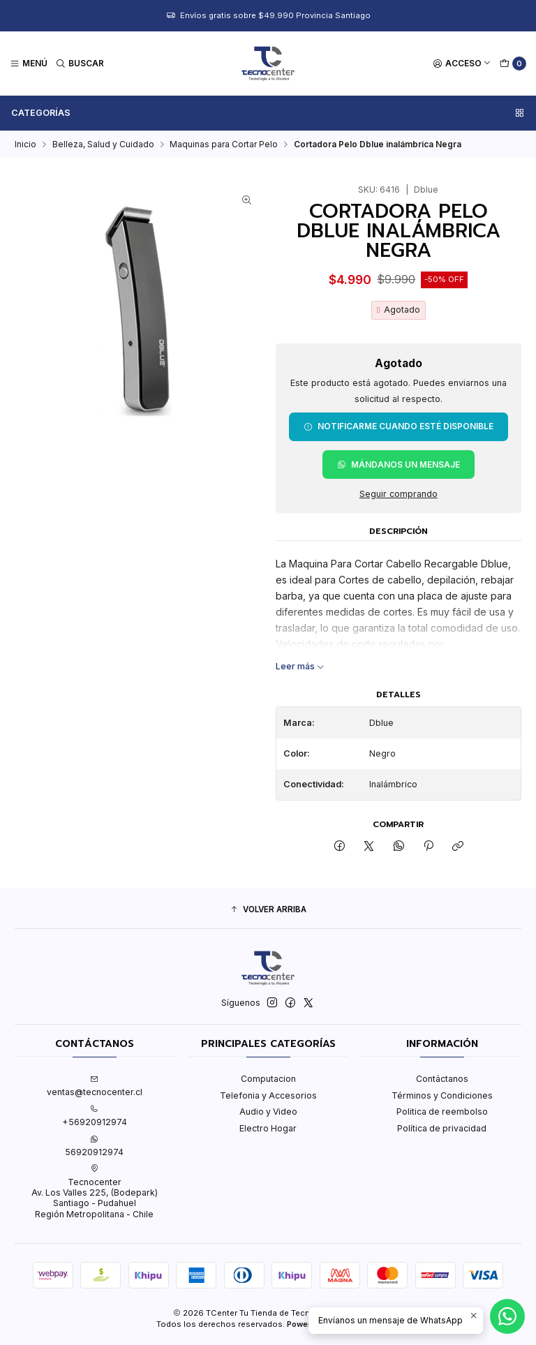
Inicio (25, 144)
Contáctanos (442, 1078)
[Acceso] (462, 64)
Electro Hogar (268, 1128)
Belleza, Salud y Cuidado (103, 144)
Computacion (268, 1078)
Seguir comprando (398, 494)
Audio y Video (268, 1111)
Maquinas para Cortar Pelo (224, 144)
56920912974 (94, 1146)
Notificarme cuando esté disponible (398, 426)
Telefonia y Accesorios (268, 1095)
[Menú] (29, 64)
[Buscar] (80, 64)
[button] (268, 909)
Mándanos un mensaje (398, 464)
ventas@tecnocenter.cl (94, 1086)
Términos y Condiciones (442, 1095)
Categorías (268, 113)
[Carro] (513, 64)
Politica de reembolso (442, 1111)
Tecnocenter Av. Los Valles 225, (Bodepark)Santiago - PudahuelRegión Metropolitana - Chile (94, 1191)
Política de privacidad (441, 1128)
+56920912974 (94, 1116)
